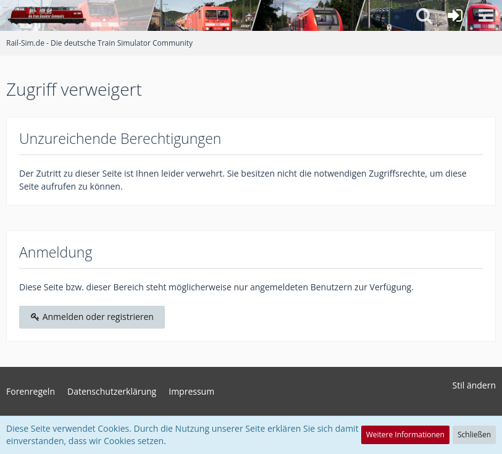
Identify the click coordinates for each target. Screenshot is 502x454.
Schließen (474, 434)
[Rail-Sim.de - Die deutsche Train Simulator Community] (47, 15)
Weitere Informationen (405, 434)
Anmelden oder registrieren (92, 316)
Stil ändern (474, 385)
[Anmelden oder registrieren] (455, 15)
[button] (486, 15)
